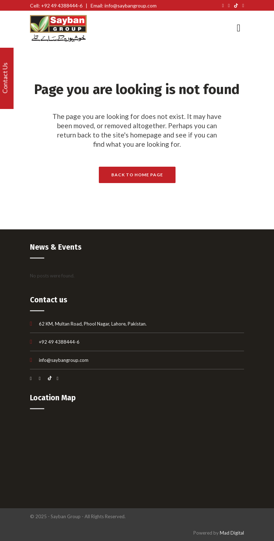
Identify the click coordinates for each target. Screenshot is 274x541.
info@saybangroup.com (63, 360)
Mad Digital (232, 533)
